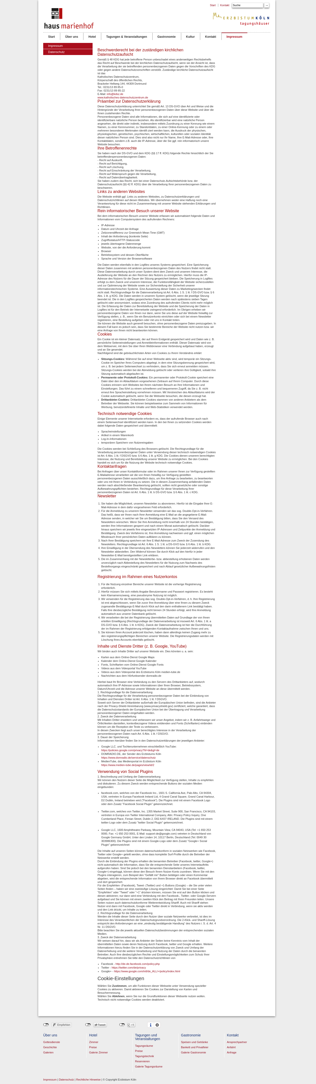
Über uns (71, 36)
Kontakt (224, 5)
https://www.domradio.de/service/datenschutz (128, 757)
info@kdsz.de (115, 94)
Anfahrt (231, 1047)
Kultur (190, 36)
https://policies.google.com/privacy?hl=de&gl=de (130, 750)
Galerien (48, 1052)
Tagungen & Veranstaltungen (126, 36)
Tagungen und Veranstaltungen (147, 1037)
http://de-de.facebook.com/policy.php (138, 963)
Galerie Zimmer (98, 1052)
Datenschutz (56, 52)
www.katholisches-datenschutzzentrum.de (123, 97)
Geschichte (50, 1047)
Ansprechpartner (237, 1042)
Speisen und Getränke (194, 1042)
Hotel (92, 36)
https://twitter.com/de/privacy (129, 967)
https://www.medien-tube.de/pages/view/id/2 (127, 765)
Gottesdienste (51, 1042)
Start (213, 5)
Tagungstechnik (144, 1056)
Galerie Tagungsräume (148, 1066)
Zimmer (93, 1042)
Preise (93, 1047)
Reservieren (142, 1061)
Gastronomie (166, 36)
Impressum (234, 36)
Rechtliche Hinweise (88, 1079)
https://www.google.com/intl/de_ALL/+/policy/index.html (147, 971)
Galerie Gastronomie (193, 1052)
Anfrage (232, 1052)
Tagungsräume (144, 1045)
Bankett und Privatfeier (194, 1047)
